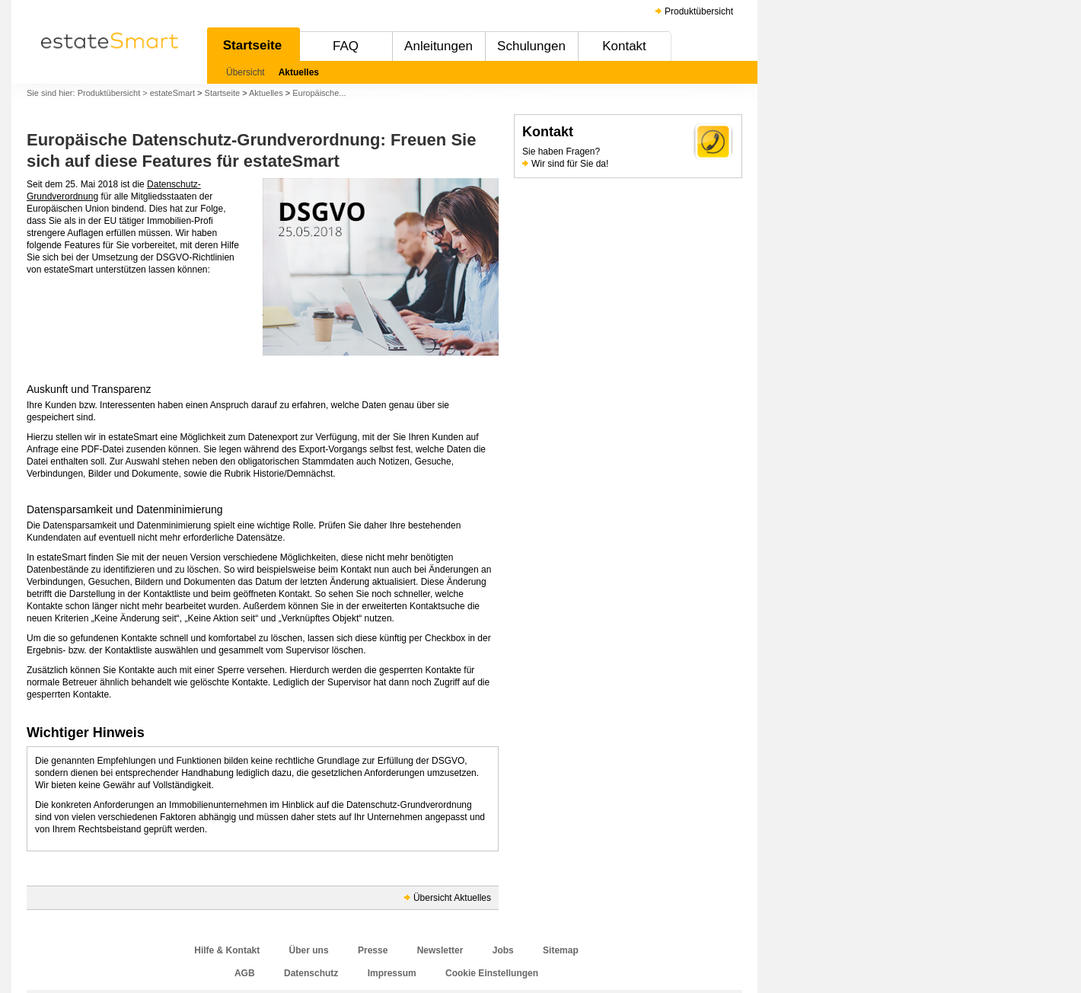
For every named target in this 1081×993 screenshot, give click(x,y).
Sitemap (561, 950)
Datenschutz (311, 973)
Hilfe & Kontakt (227, 950)
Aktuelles (299, 72)
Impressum (392, 973)
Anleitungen (438, 46)
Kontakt (624, 46)
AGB (244, 973)
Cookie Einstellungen (491, 973)
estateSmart (172, 92)
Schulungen (531, 46)
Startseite (252, 45)
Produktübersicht (699, 11)
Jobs (503, 950)
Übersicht (245, 72)
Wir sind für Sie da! (569, 163)
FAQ (346, 46)
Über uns (309, 950)
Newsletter (440, 950)
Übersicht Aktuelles (452, 897)
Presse (372, 950)
